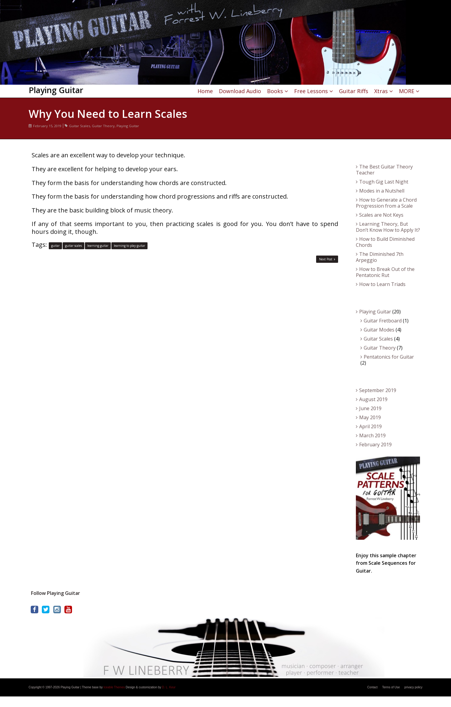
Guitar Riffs (353, 91)
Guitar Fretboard (383, 320)
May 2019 (370, 417)
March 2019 (372, 435)
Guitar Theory (103, 126)
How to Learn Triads (382, 284)
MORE (406, 91)
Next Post (327, 259)
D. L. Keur (169, 687)
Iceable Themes (114, 687)
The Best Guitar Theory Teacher (384, 169)
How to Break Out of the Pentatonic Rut (385, 272)
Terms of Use (391, 687)
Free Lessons (311, 91)
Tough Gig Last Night (383, 181)
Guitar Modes (379, 329)
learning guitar (97, 246)
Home (205, 91)
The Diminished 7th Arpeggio (379, 257)
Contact (372, 687)
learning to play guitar (129, 246)
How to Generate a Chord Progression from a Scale (386, 202)
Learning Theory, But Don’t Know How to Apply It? (388, 227)
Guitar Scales (79, 126)
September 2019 (377, 390)
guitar (55, 246)
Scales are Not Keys (381, 215)
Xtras (381, 91)
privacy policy (413, 687)
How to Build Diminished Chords (385, 242)
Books (275, 91)
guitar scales (73, 246)
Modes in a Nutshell (381, 190)
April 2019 (370, 426)
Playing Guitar (128, 126)
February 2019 (375, 444)
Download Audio (240, 91)
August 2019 (373, 399)
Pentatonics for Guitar (389, 357)
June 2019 (370, 408)
